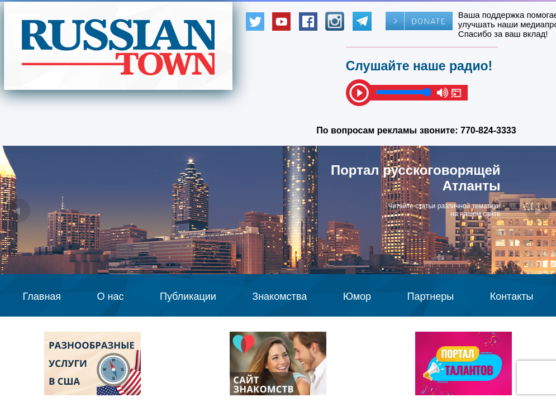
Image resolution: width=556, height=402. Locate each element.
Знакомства (279, 296)
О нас (110, 296)
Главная (42, 296)
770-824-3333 (488, 130)
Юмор (357, 296)
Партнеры (430, 296)
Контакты (512, 296)
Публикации (188, 296)
